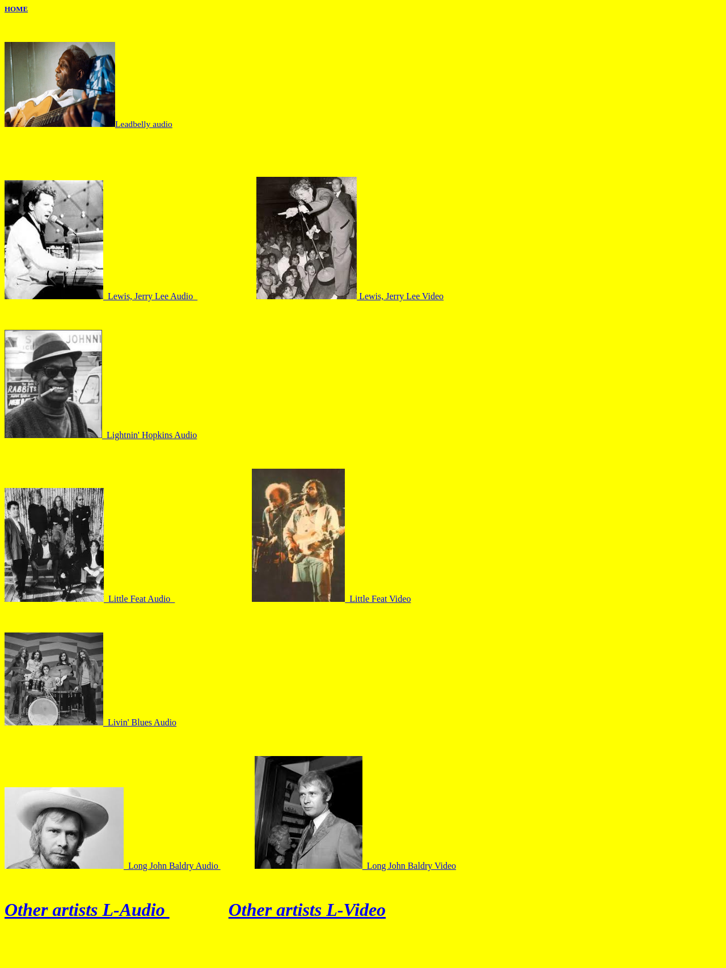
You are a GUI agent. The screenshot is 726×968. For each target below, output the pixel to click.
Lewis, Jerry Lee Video (350, 296)
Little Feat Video (331, 599)
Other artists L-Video (307, 909)
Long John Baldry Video (355, 866)
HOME (16, 9)
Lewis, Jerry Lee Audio (101, 296)
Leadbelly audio (143, 124)
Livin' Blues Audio (90, 722)
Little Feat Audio (90, 599)
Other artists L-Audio (87, 909)
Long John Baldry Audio (113, 866)
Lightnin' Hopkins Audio (101, 435)
